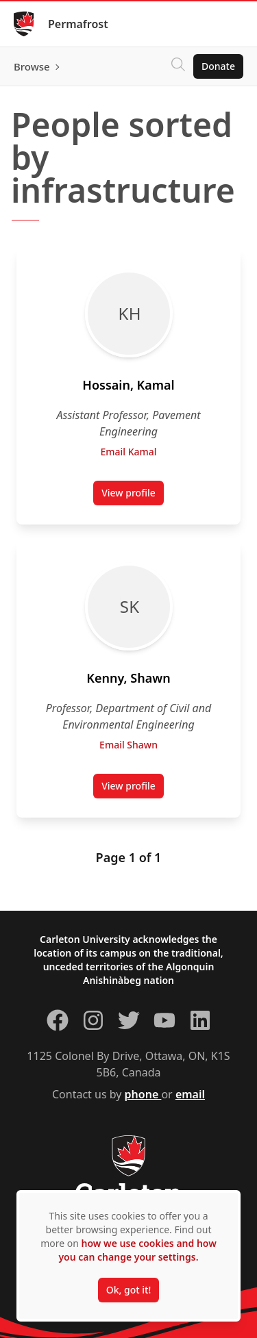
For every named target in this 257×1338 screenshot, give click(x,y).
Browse (32, 66)
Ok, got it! (128, 1289)
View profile (132, 495)
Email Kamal (128, 451)
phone (143, 1094)
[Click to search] (178, 66)
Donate (218, 66)
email (190, 1094)
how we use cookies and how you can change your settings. (137, 1250)
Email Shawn (128, 744)
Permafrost (78, 24)
